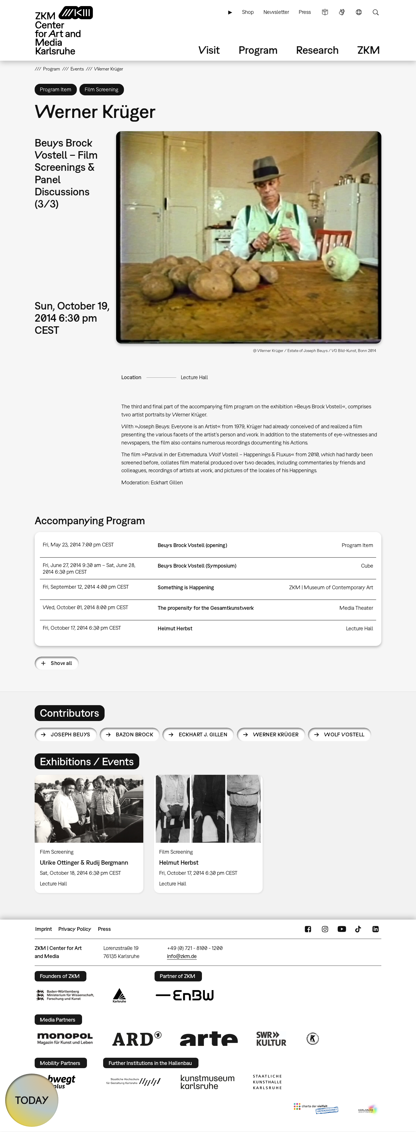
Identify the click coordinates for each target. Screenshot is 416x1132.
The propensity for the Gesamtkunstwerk (206, 608)
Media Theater (356, 608)
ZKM (368, 50)
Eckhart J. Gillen (203, 734)
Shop (248, 12)
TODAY (32, 1100)
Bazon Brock (134, 734)
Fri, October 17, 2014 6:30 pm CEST (82, 628)
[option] (89, 834)
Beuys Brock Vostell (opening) (192, 545)
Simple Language (325, 12)
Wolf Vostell (344, 734)
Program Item (357, 545)
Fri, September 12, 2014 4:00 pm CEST (86, 587)
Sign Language (342, 12)
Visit (209, 50)
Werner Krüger (276, 734)
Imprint (43, 929)
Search (375, 12)
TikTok (359, 929)
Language (359, 12)
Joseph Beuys (70, 734)
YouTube (342, 929)
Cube (367, 566)
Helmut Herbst (175, 628)
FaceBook (308, 929)
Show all (61, 663)
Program (258, 50)
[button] (248, 237)
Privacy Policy (74, 929)
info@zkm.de (182, 956)
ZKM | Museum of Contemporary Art (331, 587)
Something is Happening (186, 587)
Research (317, 50)
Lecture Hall (194, 377)
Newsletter (276, 12)
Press (305, 12)
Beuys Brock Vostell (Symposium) (197, 566)
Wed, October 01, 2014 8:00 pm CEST (85, 607)
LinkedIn (375, 929)
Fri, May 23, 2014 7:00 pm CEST (78, 545)
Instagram (325, 929)
